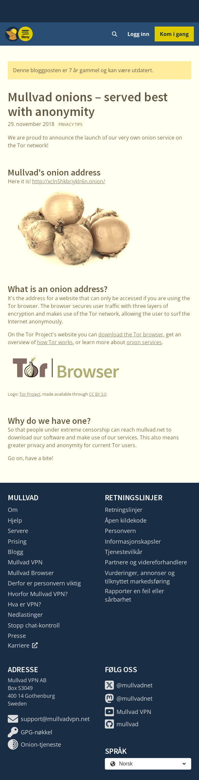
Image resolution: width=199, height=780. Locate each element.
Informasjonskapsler (133, 541)
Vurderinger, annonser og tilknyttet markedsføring (140, 577)
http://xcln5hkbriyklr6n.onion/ (68, 181)
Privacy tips (71, 124)
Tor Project (29, 394)
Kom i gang (174, 34)
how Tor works (55, 342)
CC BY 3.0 (97, 394)
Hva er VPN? (24, 604)
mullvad (121, 724)
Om (13, 510)
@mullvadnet (128, 685)
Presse (17, 635)
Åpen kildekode (126, 520)
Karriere (23, 645)
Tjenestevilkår (123, 552)
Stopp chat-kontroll (34, 625)
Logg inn (138, 34)
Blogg (15, 552)
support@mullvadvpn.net (49, 719)
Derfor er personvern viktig (44, 583)
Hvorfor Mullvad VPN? (38, 594)
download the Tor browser (130, 334)
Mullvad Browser (31, 573)
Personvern (120, 531)
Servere (18, 531)
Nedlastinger (25, 614)
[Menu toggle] (25, 34)
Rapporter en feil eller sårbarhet (134, 595)
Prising (17, 541)
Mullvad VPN (25, 562)
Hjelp (15, 520)
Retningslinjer (123, 510)
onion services (144, 342)
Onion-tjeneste (34, 744)
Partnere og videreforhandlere (146, 562)
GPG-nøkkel (30, 732)
